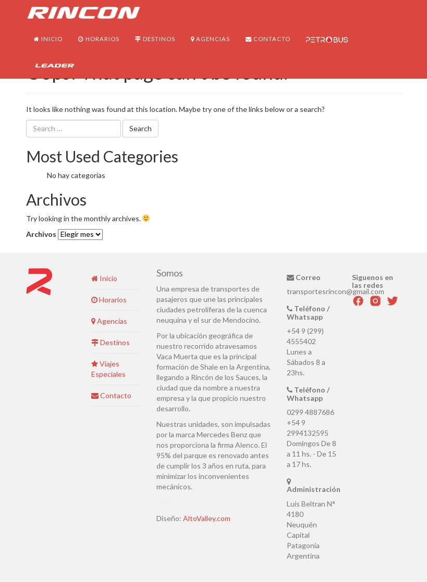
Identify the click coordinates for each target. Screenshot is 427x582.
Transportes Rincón (83, 13)
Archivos (41, 234)
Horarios (98, 38)
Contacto (268, 38)
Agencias (210, 38)
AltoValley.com (206, 518)
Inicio (48, 38)
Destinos (155, 38)
